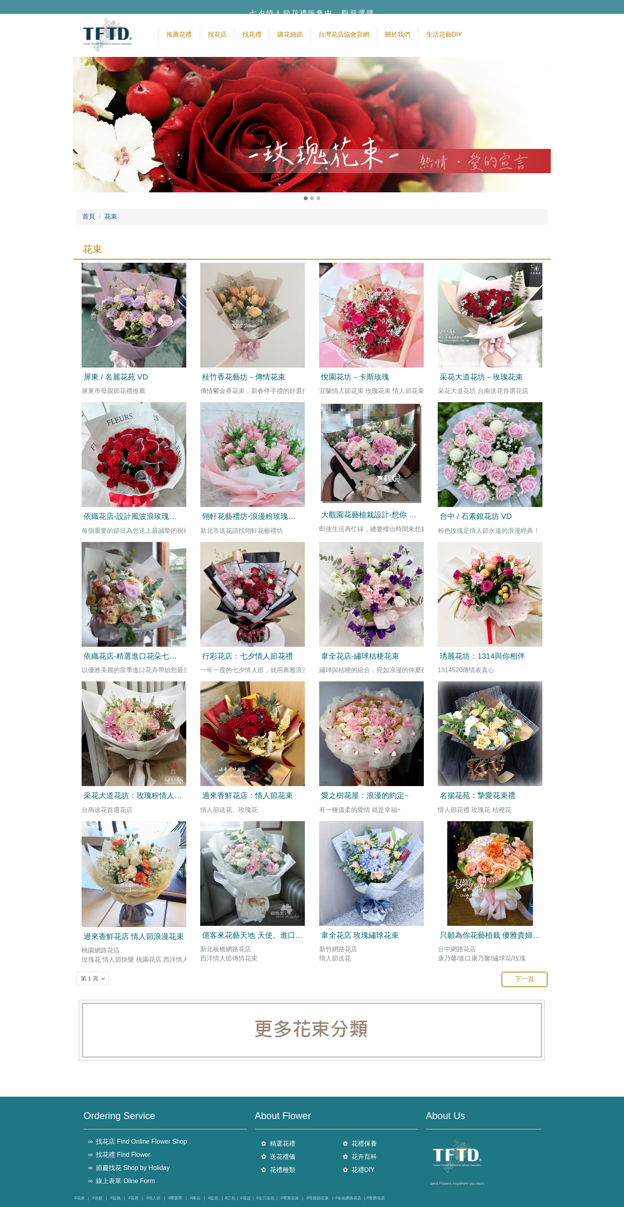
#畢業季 (175, 1198)
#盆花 (213, 1198)
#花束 (79, 1198)
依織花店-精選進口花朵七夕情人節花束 (149, 656)
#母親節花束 (317, 1198)
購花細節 (290, 34)
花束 (110, 216)
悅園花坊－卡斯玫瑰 (355, 377)
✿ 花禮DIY (359, 1169)
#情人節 (153, 1198)
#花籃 (97, 1198)
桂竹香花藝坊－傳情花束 (243, 377)
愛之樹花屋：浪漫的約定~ (365, 795)
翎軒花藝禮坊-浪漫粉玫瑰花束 (252, 516)
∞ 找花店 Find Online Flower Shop (137, 1141)
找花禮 (251, 34)
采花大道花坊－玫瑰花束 (481, 377)
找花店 (217, 34)
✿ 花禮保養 (360, 1143)
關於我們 (397, 34)
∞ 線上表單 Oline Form (121, 1181)
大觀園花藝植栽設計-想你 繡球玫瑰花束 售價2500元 (408, 515)
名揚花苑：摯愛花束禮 (477, 795)
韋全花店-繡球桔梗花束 (360, 656)
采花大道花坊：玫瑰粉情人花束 (136, 795)
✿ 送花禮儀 (278, 1156)
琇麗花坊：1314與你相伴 (482, 656)
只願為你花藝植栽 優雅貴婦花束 (494, 935)
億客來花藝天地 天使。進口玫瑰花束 (263, 935)
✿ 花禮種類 (278, 1169)
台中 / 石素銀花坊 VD (476, 516)
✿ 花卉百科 (360, 1156)
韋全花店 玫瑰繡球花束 (360, 935)
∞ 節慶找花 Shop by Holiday (129, 1167)
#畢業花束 (290, 1198)
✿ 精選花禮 (278, 1143)
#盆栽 (115, 1198)
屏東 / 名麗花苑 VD (116, 377)
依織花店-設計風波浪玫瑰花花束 (138, 516)
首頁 (88, 216)
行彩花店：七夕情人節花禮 (247, 656)
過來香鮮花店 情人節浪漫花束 (134, 936)
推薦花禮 (179, 34)
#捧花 (195, 1198)
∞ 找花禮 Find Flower (119, 1154)
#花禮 (133, 1198)
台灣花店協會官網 (343, 34)
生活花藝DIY (444, 34)
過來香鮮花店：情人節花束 (247, 795)
